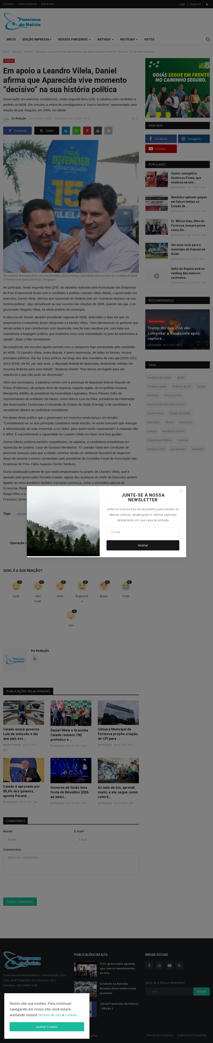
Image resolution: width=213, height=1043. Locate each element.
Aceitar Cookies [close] (47, 1027)
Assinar (143, 545)
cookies (71, 1015)
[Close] (181, 491)
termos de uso (49, 1015)
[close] (85, 997)
